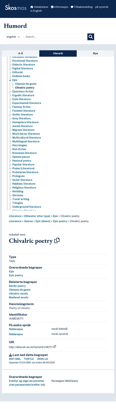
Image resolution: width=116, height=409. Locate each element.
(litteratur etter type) (37, 216)
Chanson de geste (19, 289)
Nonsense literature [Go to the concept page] (24, 153)
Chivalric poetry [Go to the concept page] (24, 87)
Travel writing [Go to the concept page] (20, 199)
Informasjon (59, 6)
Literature (15, 216)
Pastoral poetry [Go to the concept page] (21, 160)
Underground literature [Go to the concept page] (26, 206)
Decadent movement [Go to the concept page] (24, 56)
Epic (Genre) (42, 221)
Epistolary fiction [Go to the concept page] (22, 91)
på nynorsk (101, 6)
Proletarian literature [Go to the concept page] (25, 172)
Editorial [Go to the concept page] (17, 72)
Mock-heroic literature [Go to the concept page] (26, 133)
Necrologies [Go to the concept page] (19, 145)
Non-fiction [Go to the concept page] (19, 149)
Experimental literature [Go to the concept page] (26, 103)
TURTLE (29, 358)
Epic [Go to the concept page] (15, 80)
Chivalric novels (18, 293)
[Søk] (90, 36)
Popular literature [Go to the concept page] (23, 164)
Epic (55, 216)
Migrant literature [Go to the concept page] (23, 129)
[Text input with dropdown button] (55, 36)
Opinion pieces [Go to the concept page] (21, 156)
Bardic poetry (17, 285)
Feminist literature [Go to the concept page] (23, 110)
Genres (28, 221)
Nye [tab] (95, 53)
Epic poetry (60, 221)
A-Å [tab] (20, 53)
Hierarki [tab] (58, 53)
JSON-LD (42, 358)
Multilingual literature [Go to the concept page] (25, 141)
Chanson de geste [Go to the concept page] (25, 83)
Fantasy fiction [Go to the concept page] (21, 106)
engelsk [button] (13, 36)
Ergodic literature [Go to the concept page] (23, 95)
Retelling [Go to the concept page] (17, 191)
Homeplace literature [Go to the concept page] (25, 122)
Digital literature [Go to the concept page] (22, 68)
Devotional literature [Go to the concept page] (25, 60)
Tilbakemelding (82, 6)
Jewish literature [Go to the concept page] (22, 126)
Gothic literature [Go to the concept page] (22, 114)
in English (36, 10)
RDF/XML (15, 358)
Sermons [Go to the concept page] (17, 195)
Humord (15, 25)
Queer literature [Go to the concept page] (22, 179)
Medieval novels (18, 297)
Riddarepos (16, 334)
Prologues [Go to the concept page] (18, 176)
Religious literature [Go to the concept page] (24, 187)
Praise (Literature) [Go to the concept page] (23, 168)
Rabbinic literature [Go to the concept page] (23, 183)
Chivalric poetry (70, 216)
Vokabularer (39, 6)
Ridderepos (16, 329)
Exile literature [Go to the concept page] (21, 99)
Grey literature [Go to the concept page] (21, 118)
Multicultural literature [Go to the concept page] (26, 137)
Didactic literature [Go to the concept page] (23, 64)
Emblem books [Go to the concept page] (21, 76)
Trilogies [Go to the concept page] (17, 202)
